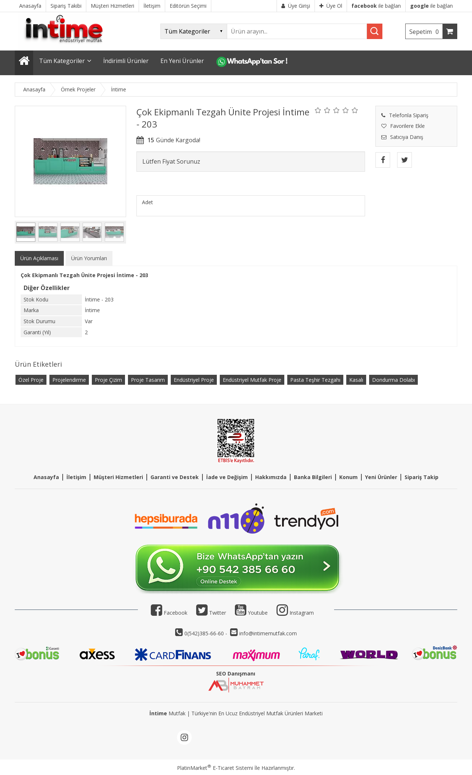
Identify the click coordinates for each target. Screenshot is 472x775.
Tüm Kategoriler (62, 61)
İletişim (76, 477)
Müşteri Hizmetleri (118, 477)
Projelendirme (69, 379)
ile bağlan (376, 5)
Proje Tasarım (148, 379)
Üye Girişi (295, 5)
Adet (147, 202)
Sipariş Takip (421, 477)
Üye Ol (330, 5)
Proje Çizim (108, 379)
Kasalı (356, 379)
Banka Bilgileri (313, 477)
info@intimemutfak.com (268, 633)
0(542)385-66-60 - (206, 633)
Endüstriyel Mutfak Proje (252, 379)
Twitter (211, 612)
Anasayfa (46, 477)
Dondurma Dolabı (393, 379)
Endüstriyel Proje (194, 379)
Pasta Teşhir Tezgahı (315, 379)
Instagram (301, 612)
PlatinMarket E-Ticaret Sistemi (215, 767)
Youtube (251, 612)
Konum (348, 477)
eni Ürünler (382, 477)
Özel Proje (31, 379)
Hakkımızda (271, 477)
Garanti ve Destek (174, 477)
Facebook (169, 612)
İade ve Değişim (227, 477)
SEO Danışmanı (235, 673)
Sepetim (425, 32)
